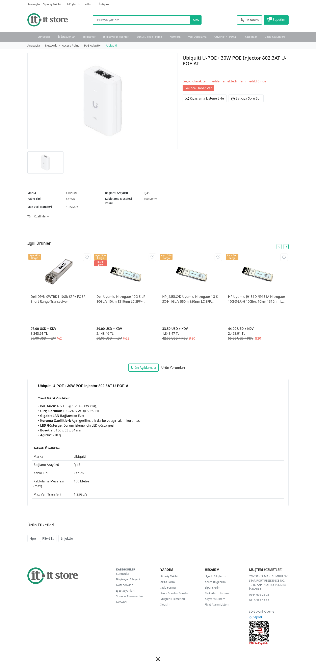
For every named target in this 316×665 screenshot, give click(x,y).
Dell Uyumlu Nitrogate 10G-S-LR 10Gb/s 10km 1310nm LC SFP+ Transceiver (121, 299)
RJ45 (147, 193)
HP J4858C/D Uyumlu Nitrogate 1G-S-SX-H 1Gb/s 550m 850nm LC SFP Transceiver (190, 299)
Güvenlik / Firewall (225, 36)
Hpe (33, 538)
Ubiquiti (71, 193)
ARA (196, 20)
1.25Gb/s (72, 207)
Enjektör (67, 538)
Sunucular (44, 36)
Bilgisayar (89, 36)
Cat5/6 (70, 199)
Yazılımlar (251, 36)
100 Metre (150, 199)
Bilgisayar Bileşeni (128, 579)
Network (175, 36)
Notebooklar (124, 585)
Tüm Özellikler (38, 216)
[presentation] (279, 246)
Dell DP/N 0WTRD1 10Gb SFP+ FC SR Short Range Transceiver (58, 299)
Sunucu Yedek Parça (149, 36)
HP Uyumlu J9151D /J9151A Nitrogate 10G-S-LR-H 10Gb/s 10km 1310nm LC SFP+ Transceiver (256, 299)
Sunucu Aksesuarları (129, 596)
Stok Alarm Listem (217, 593)
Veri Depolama (197, 36)
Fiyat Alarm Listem (217, 604)
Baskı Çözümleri (275, 36)
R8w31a (48, 538)
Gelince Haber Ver (198, 88)
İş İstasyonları (67, 36)
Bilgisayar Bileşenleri (116, 36)
